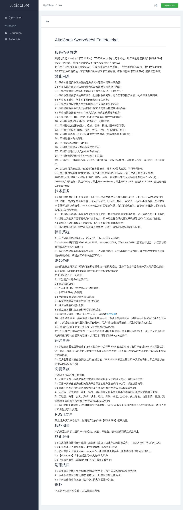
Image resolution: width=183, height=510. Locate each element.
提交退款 (111, 314)
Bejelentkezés (169, 5)
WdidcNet (19, 5)
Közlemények (13, 33)
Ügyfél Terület (13, 17)
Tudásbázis (12, 39)
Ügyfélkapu (49, 5)
